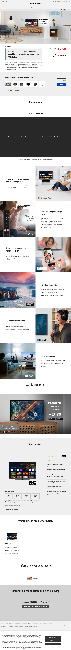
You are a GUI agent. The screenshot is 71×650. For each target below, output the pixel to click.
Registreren (56, 623)
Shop (41, 623)
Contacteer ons (35, 623)
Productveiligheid (57, 625)
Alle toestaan (52, 643)
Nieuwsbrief (50, 623)
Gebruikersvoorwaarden (22, 623)
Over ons (2, 623)
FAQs (7, 625)
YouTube (12, 621)
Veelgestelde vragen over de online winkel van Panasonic (42, 625)
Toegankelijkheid (4, 626)
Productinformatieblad (61, 78)
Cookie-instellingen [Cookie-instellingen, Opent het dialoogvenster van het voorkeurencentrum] (52, 637)
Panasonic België (4, 1)
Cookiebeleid (59, 136)
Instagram (8, 621)
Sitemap (29, 623)
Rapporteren (11, 626)
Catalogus (45, 623)
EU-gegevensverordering (19, 626)
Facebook (3, 621)
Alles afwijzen (52, 640)
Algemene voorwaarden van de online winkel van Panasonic (20, 625)
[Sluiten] (69, 640)
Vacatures (3, 625)
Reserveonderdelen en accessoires (31, 626)
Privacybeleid (8, 623)
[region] (35, 640)
